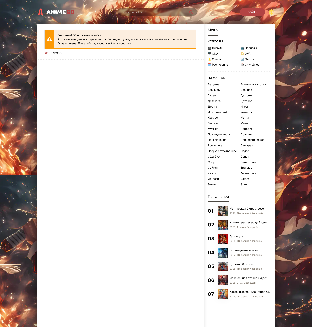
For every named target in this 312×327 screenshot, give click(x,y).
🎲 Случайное (250, 64)
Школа (245, 178)
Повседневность (219, 134)
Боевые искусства (253, 84)
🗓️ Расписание (218, 64)
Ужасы (212, 173)
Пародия (247, 128)
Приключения (217, 139)
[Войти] (252, 12)
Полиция (246, 134)
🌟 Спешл (214, 59)
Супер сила (248, 162)
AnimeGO (57, 52)
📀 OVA (245, 53)
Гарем (212, 95)
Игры (244, 106)
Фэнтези (213, 178)
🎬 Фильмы (215, 48)
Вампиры (214, 89)
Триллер (246, 167)
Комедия (247, 112)
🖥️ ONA (213, 53)
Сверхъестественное (222, 151)
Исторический (217, 112)
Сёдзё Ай (214, 156)
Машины (213, 123)
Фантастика (248, 173)
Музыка (213, 128)
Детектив (214, 101)
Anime (61, 12)
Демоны (246, 95)
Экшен (212, 184)
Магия (245, 117)
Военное (246, 89)
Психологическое (252, 139)
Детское (246, 101)
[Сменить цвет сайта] (271, 12)
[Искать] (191, 12)
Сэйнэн (213, 167)
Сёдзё (245, 151)
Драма (212, 106)
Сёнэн (245, 156)
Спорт (212, 162)
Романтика (215, 145)
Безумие (213, 84)
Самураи (247, 145)
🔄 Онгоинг (248, 59)
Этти (244, 184)
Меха (244, 123)
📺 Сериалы (249, 48)
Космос (213, 117)
